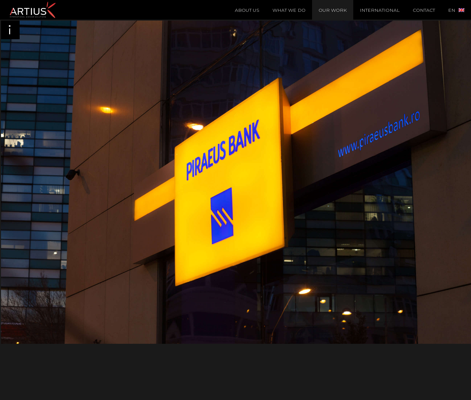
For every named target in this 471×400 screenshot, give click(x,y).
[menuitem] (456, 10)
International (380, 10)
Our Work (333, 10)
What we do (288, 10)
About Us (247, 10)
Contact (424, 10)
